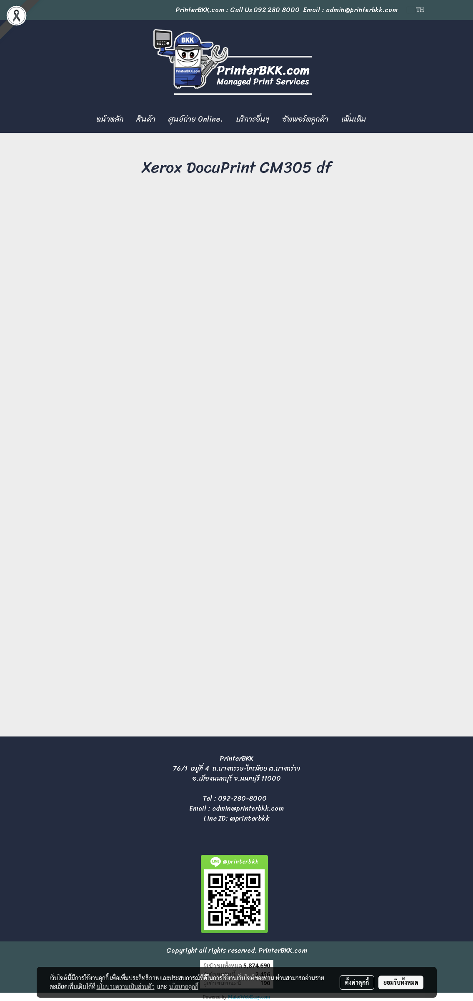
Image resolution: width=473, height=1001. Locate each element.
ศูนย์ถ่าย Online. (195, 119)
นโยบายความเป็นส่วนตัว (126, 986)
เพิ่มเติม (353, 119)
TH (415, 10)
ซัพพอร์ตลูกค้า (305, 119)
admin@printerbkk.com (248, 808)
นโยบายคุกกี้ (183, 986)
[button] (379, 119)
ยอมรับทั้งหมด (400, 982)
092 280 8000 (276, 10)
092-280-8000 (242, 798)
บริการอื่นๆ (252, 119)
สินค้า (145, 119)
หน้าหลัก (109, 119)
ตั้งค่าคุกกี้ (357, 982)
